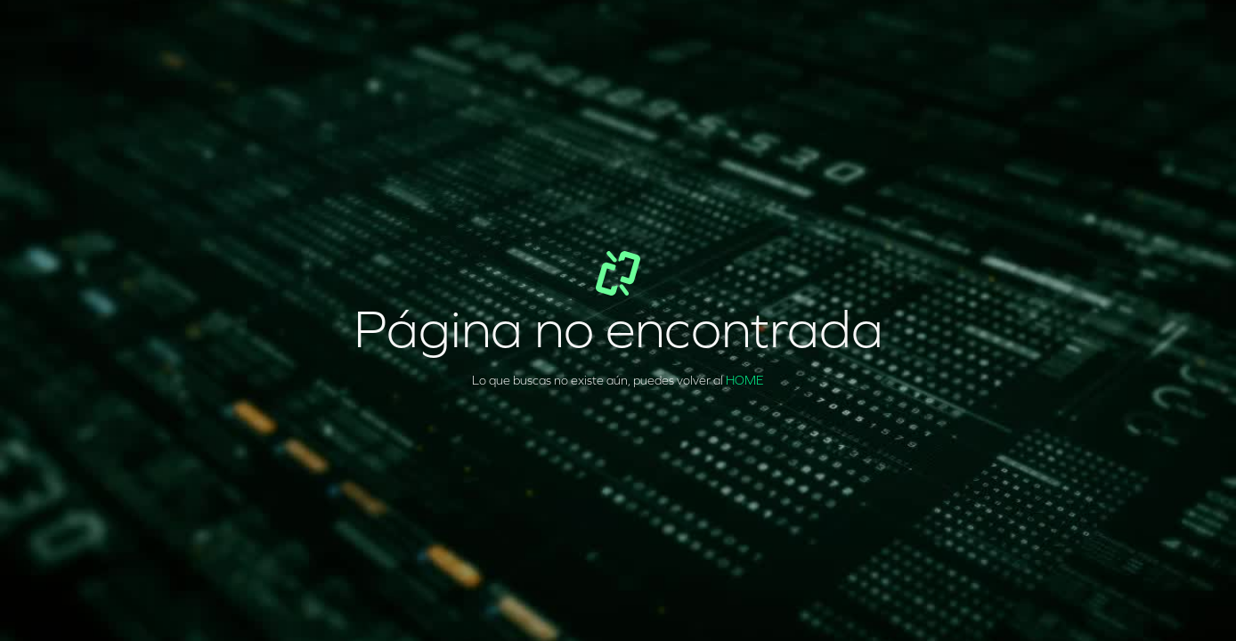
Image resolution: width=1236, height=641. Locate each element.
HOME (745, 380)
